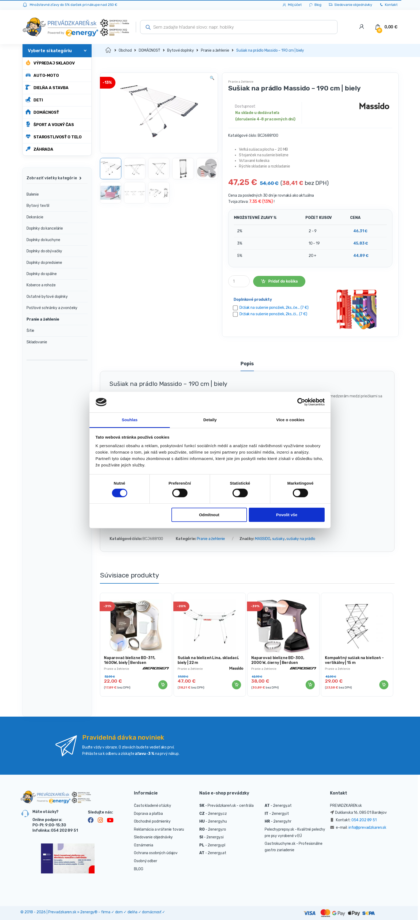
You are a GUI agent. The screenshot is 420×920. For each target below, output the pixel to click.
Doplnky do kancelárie (45, 228)
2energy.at (217, 853)
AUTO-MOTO (42, 75)
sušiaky (278, 539)
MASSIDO (262, 539)
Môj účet (292, 5)
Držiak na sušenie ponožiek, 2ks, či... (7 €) (273, 314)
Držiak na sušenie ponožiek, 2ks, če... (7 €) (274, 307)
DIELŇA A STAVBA (47, 87)
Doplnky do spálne (42, 274)
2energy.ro (217, 829)
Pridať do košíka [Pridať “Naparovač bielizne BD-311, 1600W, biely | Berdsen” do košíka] (162, 684)
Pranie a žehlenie (215, 50)
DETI (34, 99)
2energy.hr (282, 821)
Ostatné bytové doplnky (47, 296)
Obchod (125, 50)
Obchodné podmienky (152, 821)
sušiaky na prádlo (300, 539)
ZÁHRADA (39, 149)
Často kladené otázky (152, 805)
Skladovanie (37, 342)
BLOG (138, 869)
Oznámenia (143, 845)
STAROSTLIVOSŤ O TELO (53, 136)
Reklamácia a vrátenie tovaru (159, 829)
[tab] (247, 366)
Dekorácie (35, 217)
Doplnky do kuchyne (43, 240)
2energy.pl (216, 845)
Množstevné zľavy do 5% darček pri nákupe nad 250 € (73, 5)
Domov (109, 50)
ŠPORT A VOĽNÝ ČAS (49, 124)
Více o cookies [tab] (290, 419)
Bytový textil (38, 205)
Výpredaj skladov (50, 63)
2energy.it (280, 813)
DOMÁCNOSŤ (42, 112)
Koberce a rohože (41, 285)
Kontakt (388, 5)
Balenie (33, 194)
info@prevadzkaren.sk (367, 827)
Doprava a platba (148, 813)
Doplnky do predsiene (44, 262)
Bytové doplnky (180, 50)
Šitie (30, 330)
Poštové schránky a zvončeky (52, 308)
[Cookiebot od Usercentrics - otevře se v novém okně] (301, 402)
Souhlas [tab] (129, 419)
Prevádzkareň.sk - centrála (230, 805)
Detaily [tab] (210, 419)
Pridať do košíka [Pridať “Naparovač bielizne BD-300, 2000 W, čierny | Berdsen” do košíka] (310, 684)
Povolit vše (286, 514)
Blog (315, 5)
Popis (247, 364)
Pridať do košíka (283, 281)
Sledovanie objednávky (350, 5)
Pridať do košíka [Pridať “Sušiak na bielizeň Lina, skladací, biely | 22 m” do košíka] (236, 684)
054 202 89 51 (364, 820)
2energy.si (215, 837)
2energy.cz (217, 813)
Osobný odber (145, 861)
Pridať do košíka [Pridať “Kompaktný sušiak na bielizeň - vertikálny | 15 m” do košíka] (383, 684)
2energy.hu (217, 821)
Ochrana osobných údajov (156, 853)
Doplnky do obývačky (44, 251)
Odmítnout (209, 514)
